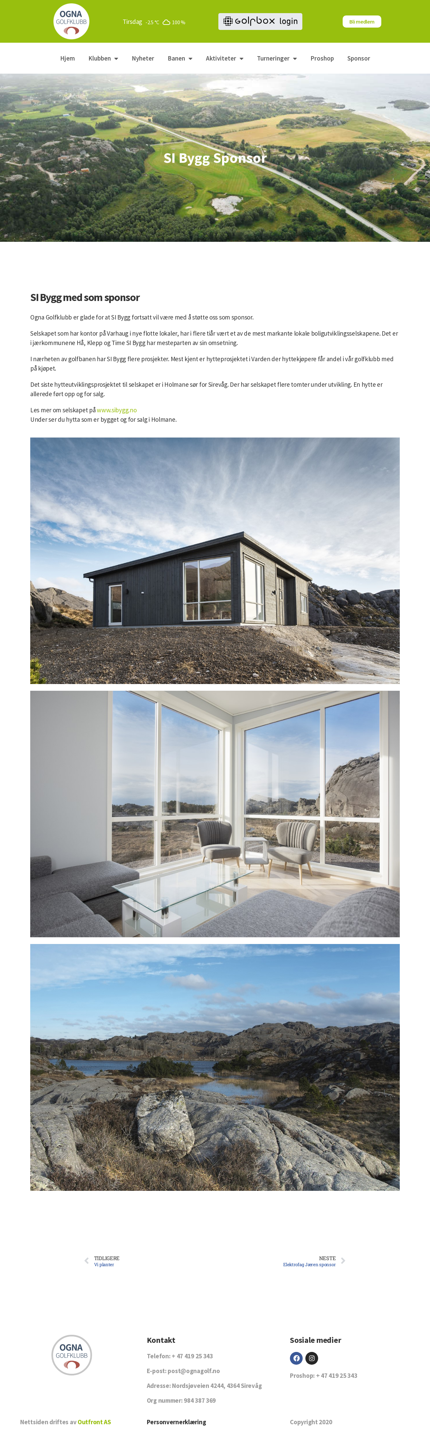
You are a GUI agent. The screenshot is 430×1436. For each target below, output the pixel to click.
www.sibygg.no (116, 410)
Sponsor (358, 58)
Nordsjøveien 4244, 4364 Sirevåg (217, 1386)
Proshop (322, 58)
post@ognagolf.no (194, 1371)
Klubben (103, 58)
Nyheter (143, 58)
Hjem (67, 58)
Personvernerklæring (176, 1422)
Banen (180, 58)
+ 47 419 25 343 (192, 1356)
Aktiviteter (225, 58)
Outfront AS (94, 1422)
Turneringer (277, 58)
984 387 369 (200, 1400)
